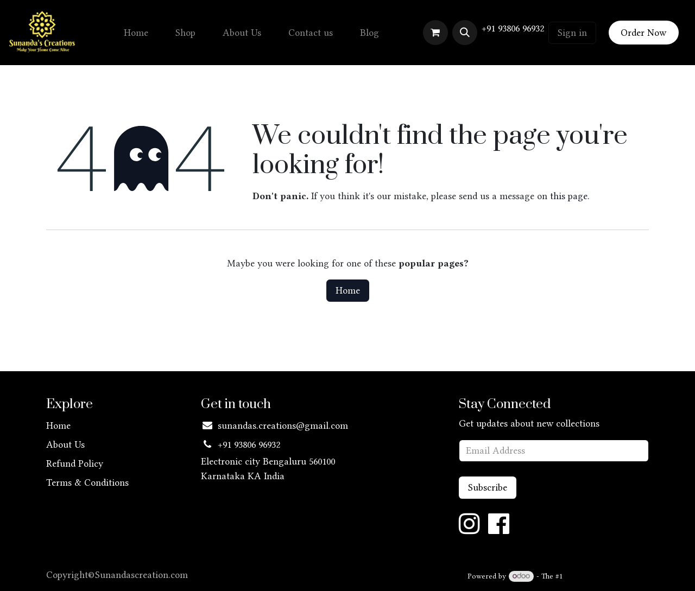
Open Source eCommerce (607, 575)
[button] (464, 32)
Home (348, 290)
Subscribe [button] (487, 487)
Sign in (572, 32)
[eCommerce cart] (435, 32)
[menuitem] (136, 33)
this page (568, 195)
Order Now (643, 32)
